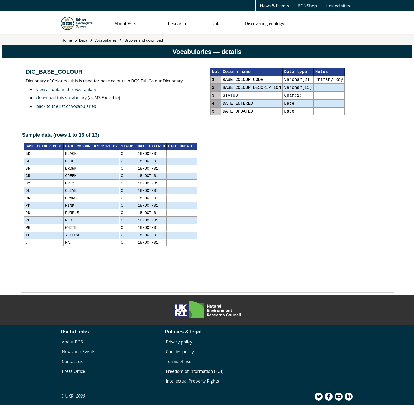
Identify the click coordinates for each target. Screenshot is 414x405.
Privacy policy (179, 342)
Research (177, 23)
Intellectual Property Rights (192, 381)
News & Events (274, 6)
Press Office (73, 371)
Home (67, 40)
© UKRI (73, 396)
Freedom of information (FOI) (194, 371)
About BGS (125, 23)
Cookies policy (180, 352)
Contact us (72, 361)
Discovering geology (264, 23)
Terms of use (178, 361)
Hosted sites (338, 6)
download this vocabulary (61, 98)
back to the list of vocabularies (66, 106)
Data (216, 23)
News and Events (78, 352)
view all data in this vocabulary (66, 89)
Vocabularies (106, 40)
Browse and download (144, 40)
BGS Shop (307, 6)
